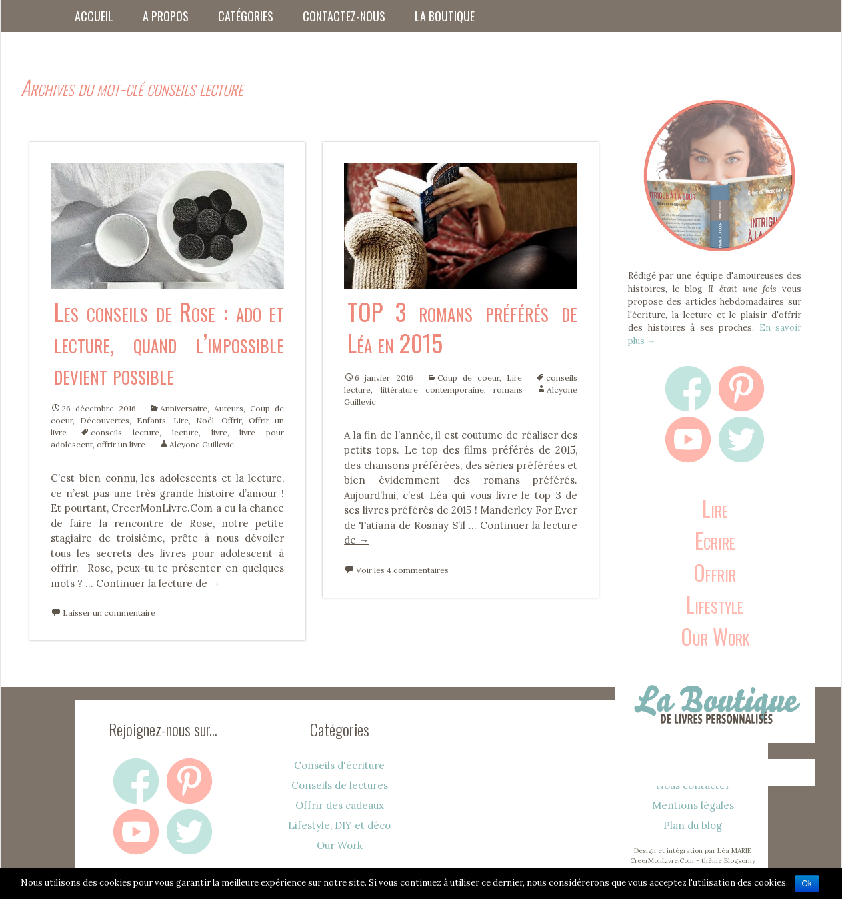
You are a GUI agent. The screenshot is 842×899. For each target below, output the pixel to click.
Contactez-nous (344, 16)
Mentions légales (693, 805)
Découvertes (104, 420)
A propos (166, 16)
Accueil (94, 16)
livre (219, 432)
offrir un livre (121, 444)
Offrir (231, 420)
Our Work (715, 636)
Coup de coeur (468, 378)
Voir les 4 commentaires (402, 570)
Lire (181, 420)
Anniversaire (183, 408)
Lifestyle (714, 604)
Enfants (151, 420)
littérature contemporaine (432, 390)
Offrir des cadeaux (339, 805)
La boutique (445, 16)
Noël (205, 420)
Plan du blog (692, 825)
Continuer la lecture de (158, 583)
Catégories (245, 16)
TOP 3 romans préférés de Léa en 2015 (462, 326)
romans (508, 390)
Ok (807, 883)
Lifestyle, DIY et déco (339, 825)
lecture (185, 432)
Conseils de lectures (339, 785)
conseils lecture (125, 432)
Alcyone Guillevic (201, 444)
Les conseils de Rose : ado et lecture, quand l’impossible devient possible (169, 342)
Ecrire (715, 540)
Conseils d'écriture (339, 765)
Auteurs (228, 408)
